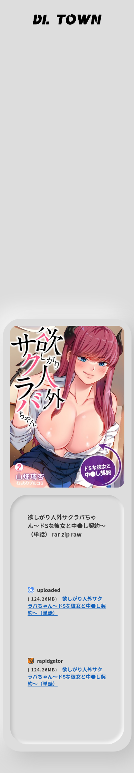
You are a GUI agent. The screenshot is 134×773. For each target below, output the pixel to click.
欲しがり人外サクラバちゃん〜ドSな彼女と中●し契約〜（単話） (67, 605)
